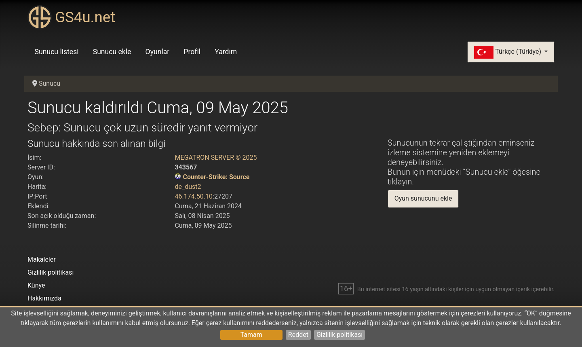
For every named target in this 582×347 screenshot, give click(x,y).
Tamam (251, 335)
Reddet (298, 335)
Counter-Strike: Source (216, 177)
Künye (36, 285)
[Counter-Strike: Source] (178, 177)
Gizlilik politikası (339, 335)
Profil (191, 52)
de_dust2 (188, 186)
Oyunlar (158, 52)
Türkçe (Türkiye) (508, 52)
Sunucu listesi (57, 52)
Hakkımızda (44, 298)
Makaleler (41, 259)
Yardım (226, 52)
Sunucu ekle (112, 52)
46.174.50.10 (194, 196)
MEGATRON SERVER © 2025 (216, 157)
